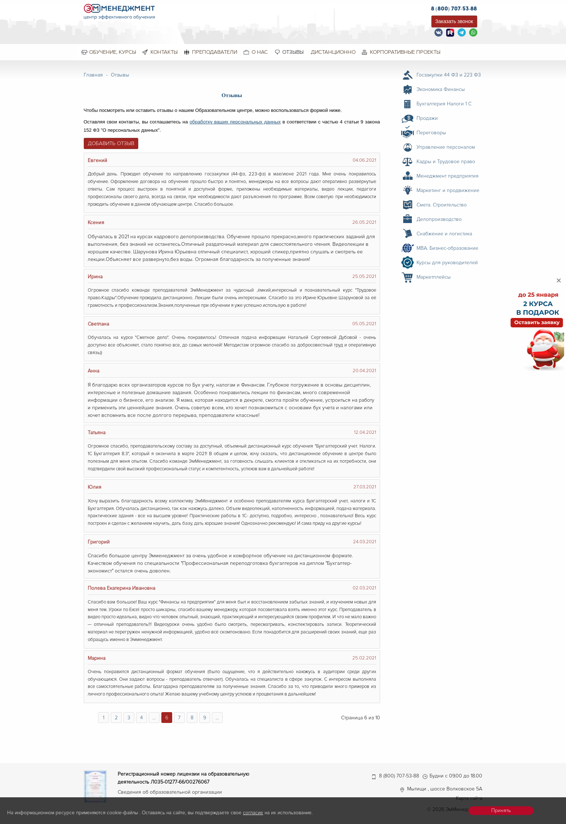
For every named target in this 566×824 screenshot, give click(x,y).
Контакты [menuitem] (164, 52)
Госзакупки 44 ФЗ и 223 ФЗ (449, 75)
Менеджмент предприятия (448, 176)
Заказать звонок (454, 21)
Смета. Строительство (442, 205)
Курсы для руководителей (447, 263)
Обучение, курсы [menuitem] (112, 52)
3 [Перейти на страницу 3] (128, 718)
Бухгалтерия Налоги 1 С (444, 104)
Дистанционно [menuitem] (333, 52)
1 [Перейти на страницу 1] (103, 718)
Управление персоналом (446, 147)
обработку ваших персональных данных (235, 122)
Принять (501, 810)
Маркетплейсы (434, 277)
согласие (253, 813)
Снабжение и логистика (444, 234)
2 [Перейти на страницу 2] (116, 718)
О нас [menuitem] (260, 52)
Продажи (427, 118)
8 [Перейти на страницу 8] (192, 718)
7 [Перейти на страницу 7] (179, 718)
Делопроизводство (439, 219)
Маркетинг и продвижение (448, 190)
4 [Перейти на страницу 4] (141, 718)
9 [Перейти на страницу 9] (204, 718)
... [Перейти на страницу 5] (154, 718)
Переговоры (431, 133)
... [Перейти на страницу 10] (217, 718)
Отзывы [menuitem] (293, 52)
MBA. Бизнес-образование (447, 248)
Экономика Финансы (441, 89)
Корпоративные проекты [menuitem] (405, 52)
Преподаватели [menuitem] (214, 52)
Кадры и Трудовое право (446, 161)
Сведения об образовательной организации (170, 792)
